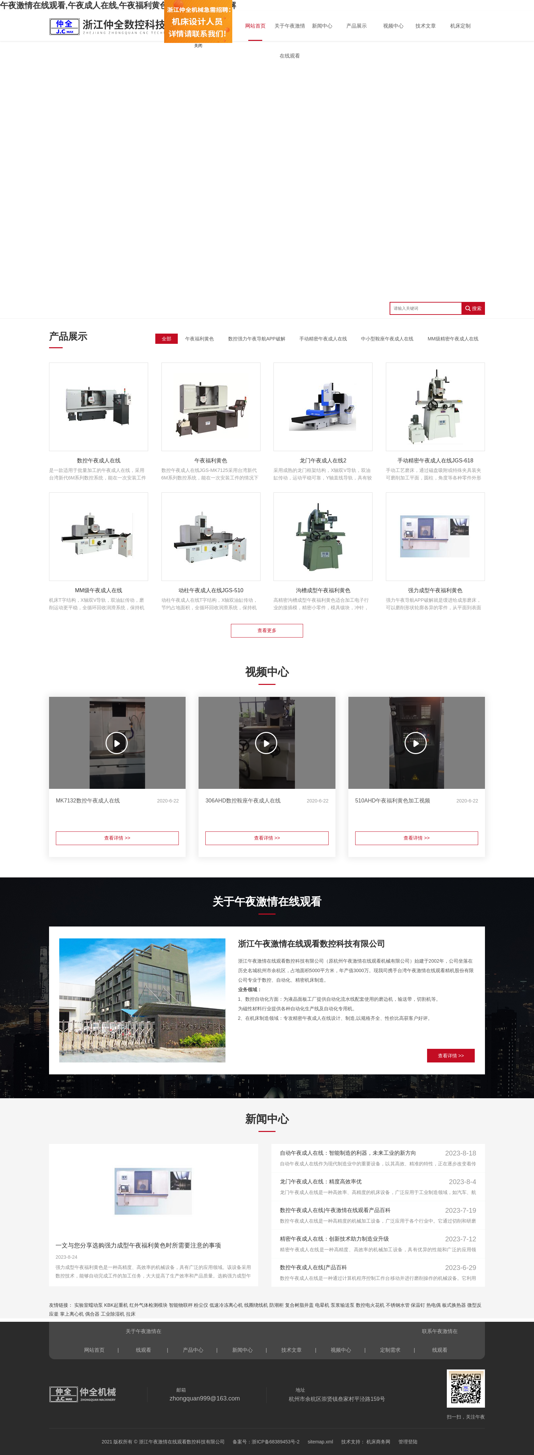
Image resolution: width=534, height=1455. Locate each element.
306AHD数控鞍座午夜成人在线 (242, 800)
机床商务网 (377, 1441)
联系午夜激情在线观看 (440, 1334)
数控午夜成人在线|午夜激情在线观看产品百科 (335, 1210)
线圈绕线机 (256, 1305)
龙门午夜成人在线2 (323, 460)
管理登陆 (408, 1441)
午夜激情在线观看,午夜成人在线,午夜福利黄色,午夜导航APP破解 (118, 5)
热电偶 (433, 1305)
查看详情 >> (117, 838)
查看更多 (267, 630)
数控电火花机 (370, 1305)
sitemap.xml (320, 1441)
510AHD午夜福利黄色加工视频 (392, 800)
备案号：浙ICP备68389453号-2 (266, 1441)
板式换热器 (454, 1305)
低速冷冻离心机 (226, 1305)
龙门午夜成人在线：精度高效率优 (321, 1181)
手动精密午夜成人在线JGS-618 (435, 460)
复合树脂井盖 (299, 1305)
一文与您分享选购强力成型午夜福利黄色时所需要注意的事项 (138, 1245)
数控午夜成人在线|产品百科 (313, 1267)
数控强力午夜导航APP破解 (256, 338)
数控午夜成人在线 (99, 460)
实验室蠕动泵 (88, 1305)
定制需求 (390, 1350)
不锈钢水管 (398, 1305)
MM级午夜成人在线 (98, 590)
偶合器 (92, 1314)
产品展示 (356, 26)
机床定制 (460, 26)
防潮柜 (276, 1305)
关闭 (190, 45)
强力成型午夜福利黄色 (435, 590)
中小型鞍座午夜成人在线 (387, 338)
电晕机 (322, 1305)
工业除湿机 (113, 1314)
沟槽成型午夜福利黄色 (323, 590)
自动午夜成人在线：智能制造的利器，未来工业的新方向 (348, 1153)
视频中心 (393, 26)
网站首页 (255, 26)
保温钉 (418, 1305)
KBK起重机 (116, 1305)
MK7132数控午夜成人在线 (88, 800)
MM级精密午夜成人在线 (453, 338)
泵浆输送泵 (343, 1305)
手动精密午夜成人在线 (323, 338)
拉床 (131, 1314)
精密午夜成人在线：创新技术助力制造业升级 (334, 1239)
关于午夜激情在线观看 (289, 32)
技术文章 (425, 26)
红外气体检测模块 (148, 1305)
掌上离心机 (72, 1314)
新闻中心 (322, 26)
